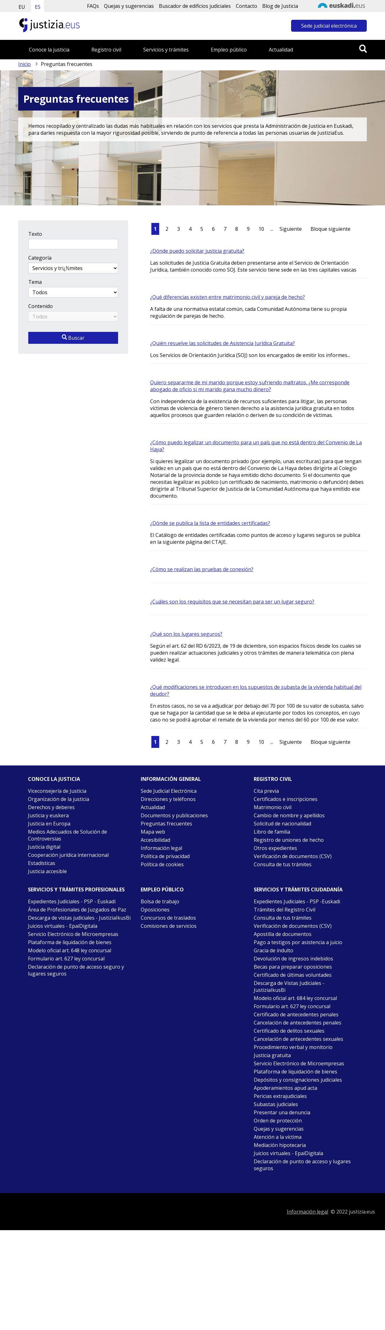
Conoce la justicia (49, 49)
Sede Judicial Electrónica (169, 790)
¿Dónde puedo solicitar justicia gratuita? (197, 250)
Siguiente (290, 228)
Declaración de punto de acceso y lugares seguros (302, 1165)
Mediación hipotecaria (280, 1145)
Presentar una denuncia (282, 1112)
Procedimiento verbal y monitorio (293, 1047)
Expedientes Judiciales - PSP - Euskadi (72, 901)
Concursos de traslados (168, 917)
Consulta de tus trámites (283, 864)
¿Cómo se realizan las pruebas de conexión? (201, 569)
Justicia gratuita (272, 1055)
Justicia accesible (47, 871)
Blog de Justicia (280, 6)
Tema (35, 281)
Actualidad (281, 49)
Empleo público (229, 49)
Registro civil (106, 49)
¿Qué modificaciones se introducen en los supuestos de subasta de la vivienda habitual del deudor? (255, 690)
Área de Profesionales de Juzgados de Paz (77, 909)
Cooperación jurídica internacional (68, 855)
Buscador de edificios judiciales (195, 6)
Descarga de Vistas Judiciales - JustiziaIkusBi (289, 986)
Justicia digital (44, 846)
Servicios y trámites (166, 49)
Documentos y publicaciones (174, 815)
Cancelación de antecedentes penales (297, 1022)
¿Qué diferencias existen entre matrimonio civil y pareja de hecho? (227, 297)
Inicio (24, 64)
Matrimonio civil (272, 807)
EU (22, 6)
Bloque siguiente (330, 228)
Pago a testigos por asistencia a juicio (298, 942)
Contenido (40, 306)
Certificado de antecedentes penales (296, 1014)
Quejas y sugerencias (129, 6)
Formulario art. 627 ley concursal (66, 958)
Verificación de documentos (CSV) (293, 856)
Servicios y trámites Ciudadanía (298, 889)
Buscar (73, 337)
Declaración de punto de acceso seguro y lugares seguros (76, 970)
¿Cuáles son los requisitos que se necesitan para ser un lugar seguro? (232, 601)
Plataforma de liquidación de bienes (69, 942)
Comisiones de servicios (169, 925)
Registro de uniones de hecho (289, 839)
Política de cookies (162, 864)
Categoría (40, 257)
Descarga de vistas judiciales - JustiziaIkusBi (79, 917)
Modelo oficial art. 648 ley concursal (69, 950)
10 (261, 228)
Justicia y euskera (48, 815)
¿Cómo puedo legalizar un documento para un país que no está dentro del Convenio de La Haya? (256, 446)
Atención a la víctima (277, 1136)
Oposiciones (155, 909)
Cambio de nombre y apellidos (289, 815)
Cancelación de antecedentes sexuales (298, 1038)
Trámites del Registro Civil (284, 909)
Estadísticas (41, 863)
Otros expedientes (275, 848)
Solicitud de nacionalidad (282, 823)
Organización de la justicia (58, 799)
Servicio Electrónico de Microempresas (73, 934)
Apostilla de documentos (283, 934)
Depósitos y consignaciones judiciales (298, 1079)
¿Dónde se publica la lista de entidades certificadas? (210, 523)
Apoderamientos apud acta (285, 1087)
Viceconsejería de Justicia (57, 790)
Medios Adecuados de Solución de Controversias (67, 835)
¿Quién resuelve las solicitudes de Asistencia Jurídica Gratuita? (222, 343)
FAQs (93, 6)
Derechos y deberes (51, 807)
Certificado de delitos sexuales (289, 1030)
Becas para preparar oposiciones (293, 966)
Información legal (161, 848)
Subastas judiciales (276, 1104)
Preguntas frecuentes (166, 823)
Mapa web (153, 831)
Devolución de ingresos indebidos (293, 958)
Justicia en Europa (49, 823)
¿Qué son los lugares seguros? (186, 633)
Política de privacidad (165, 856)
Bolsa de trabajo (160, 901)
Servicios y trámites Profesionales (76, 889)
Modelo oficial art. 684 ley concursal (295, 998)
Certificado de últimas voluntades (293, 974)
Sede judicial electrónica (329, 25)
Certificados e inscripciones (285, 799)
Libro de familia (272, 831)
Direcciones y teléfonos (168, 799)
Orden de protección (278, 1120)
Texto (35, 233)
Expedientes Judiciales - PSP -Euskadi (297, 901)
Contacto (246, 6)
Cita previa (266, 790)
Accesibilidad (155, 839)
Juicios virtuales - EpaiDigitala (62, 925)
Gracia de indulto (273, 950)
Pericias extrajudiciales (280, 1096)
